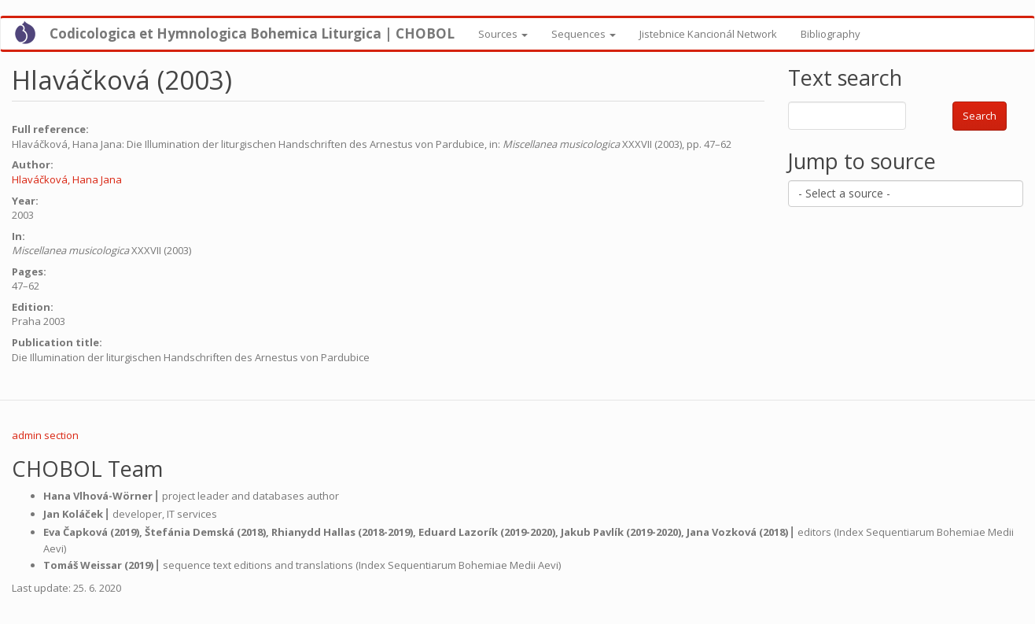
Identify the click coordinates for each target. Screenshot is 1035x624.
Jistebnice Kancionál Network (708, 34)
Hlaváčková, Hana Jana (67, 179)
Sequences (583, 34)
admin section (45, 435)
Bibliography (830, 34)
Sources (503, 34)
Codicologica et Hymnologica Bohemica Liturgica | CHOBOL (252, 33)
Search (979, 116)
